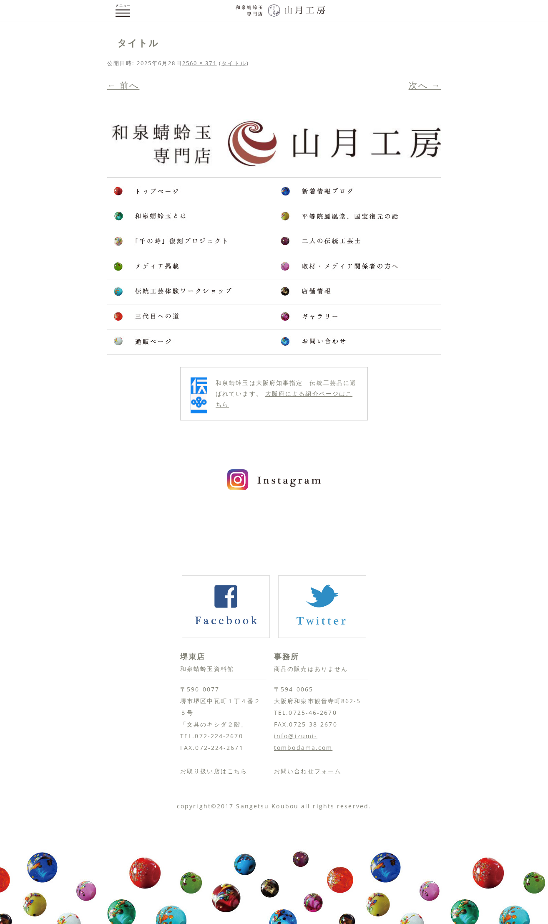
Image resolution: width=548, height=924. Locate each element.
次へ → (425, 85)
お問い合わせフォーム (307, 771)
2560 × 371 (199, 63)
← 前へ (123, 85)
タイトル (233, 63)
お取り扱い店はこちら (213, 771)
